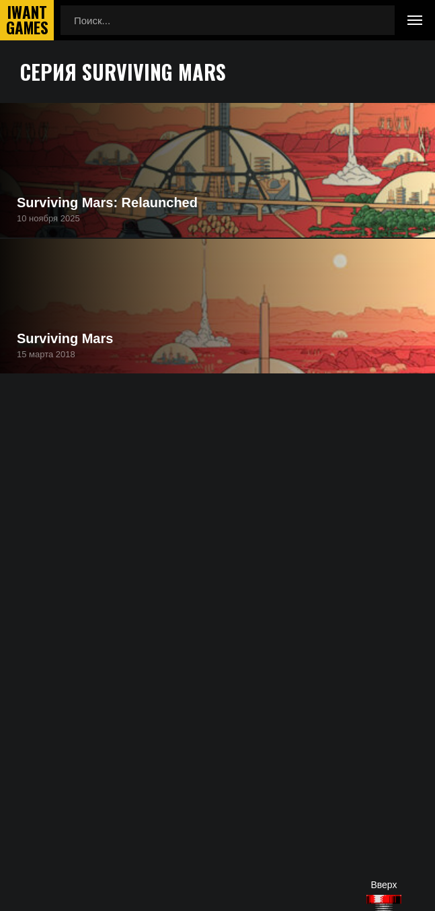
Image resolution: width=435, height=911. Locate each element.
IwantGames (27, 20)
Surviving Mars (65, 338)
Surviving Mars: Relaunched (107, 202)
